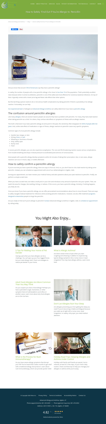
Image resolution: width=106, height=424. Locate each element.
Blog (28, 22)
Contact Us (82, 395)
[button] (103, 3)
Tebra (61, 417)
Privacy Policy (43, 395)
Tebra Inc (33, 395)
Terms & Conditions (55, 395)
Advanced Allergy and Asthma (16, 22)
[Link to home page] (8, 4)
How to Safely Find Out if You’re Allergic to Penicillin (46, 22)
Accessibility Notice (70, 395)
